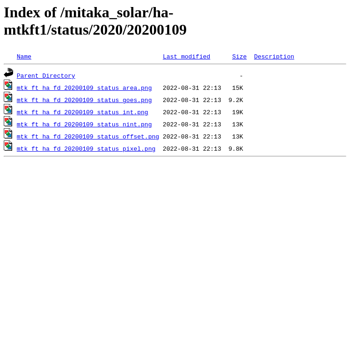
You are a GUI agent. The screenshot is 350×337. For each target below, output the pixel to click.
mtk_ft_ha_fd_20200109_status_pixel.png (86, 148)
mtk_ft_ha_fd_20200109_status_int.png (82, 112)
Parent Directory (46, 75)
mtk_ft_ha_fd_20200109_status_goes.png (84, 99)
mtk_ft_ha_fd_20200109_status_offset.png (88, 136)
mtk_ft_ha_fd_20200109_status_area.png (84, 87)
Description (274, 56)
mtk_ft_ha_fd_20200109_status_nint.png (84, 124)
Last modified (186, 56)
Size (239, 56)
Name (24, 56)
